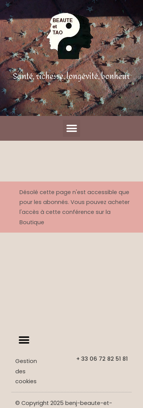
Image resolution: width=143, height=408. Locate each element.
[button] (71, 128)
